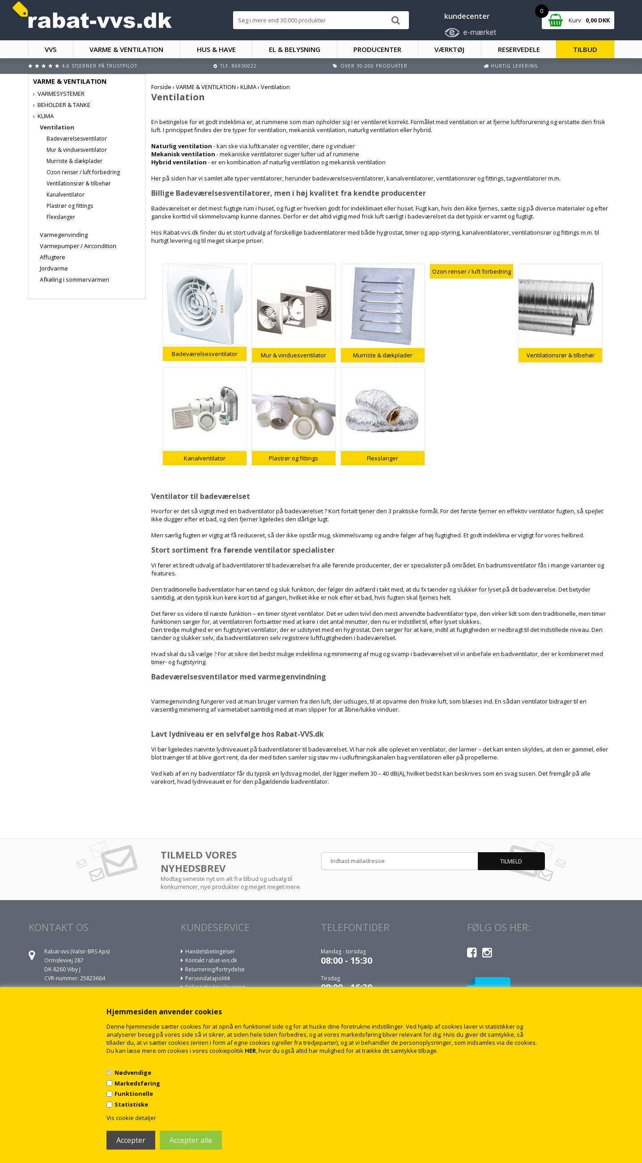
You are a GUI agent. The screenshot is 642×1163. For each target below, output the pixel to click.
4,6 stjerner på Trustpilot (99, 66)
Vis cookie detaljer (131, 1118)
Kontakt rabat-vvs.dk (211, 960)
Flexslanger (61, 217)
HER (250, 1051)
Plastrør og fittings (70, 206)
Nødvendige (133, 1073)
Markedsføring (137, 1083)
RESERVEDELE (519, 49)
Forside (161, 87)
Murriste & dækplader (74, 161)
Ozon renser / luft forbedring (83, 172)
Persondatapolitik (207, 978)
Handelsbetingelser (210, 951)
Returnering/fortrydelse (215, 969)
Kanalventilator (66, 194)
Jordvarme (54, 268)
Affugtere (52, 257)
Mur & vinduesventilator (77, 150)
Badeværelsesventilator (77, 138)
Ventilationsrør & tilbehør (79, 183)
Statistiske (131, 1104)
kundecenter (467, 16)
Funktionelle (134, 1094)
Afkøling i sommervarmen (74, 279)
